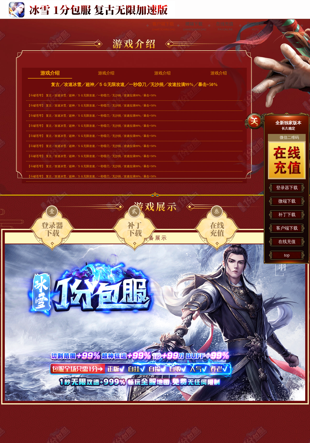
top (287, 255)
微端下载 (134, 228)
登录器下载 (52, 228)
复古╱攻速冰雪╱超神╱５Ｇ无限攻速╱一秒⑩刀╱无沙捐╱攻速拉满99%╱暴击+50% (101, 95)
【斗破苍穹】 (36, 95)
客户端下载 (287, 228)
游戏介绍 (50, 73)
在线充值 (217, 228)
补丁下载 (287, 214)
